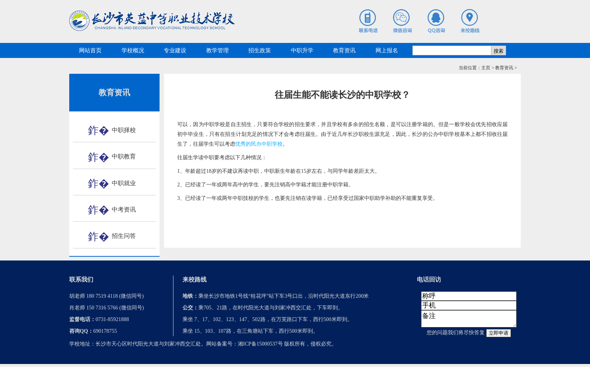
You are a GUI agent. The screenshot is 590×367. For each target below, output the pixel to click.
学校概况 (133, 50)
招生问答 (124, 236)
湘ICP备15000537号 (260, 347)
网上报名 (387, 50)
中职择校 (124, 130)
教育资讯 (344, 50)
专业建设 (175, 50)
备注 (469, 320)
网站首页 (90, 50)
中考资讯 (124, 209)
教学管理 (217, 50)
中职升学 (302, 50)
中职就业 (124, 183)
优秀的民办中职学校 (259, 144)
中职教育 (124, 156)
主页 (485, 67)
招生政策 (259, 50)
